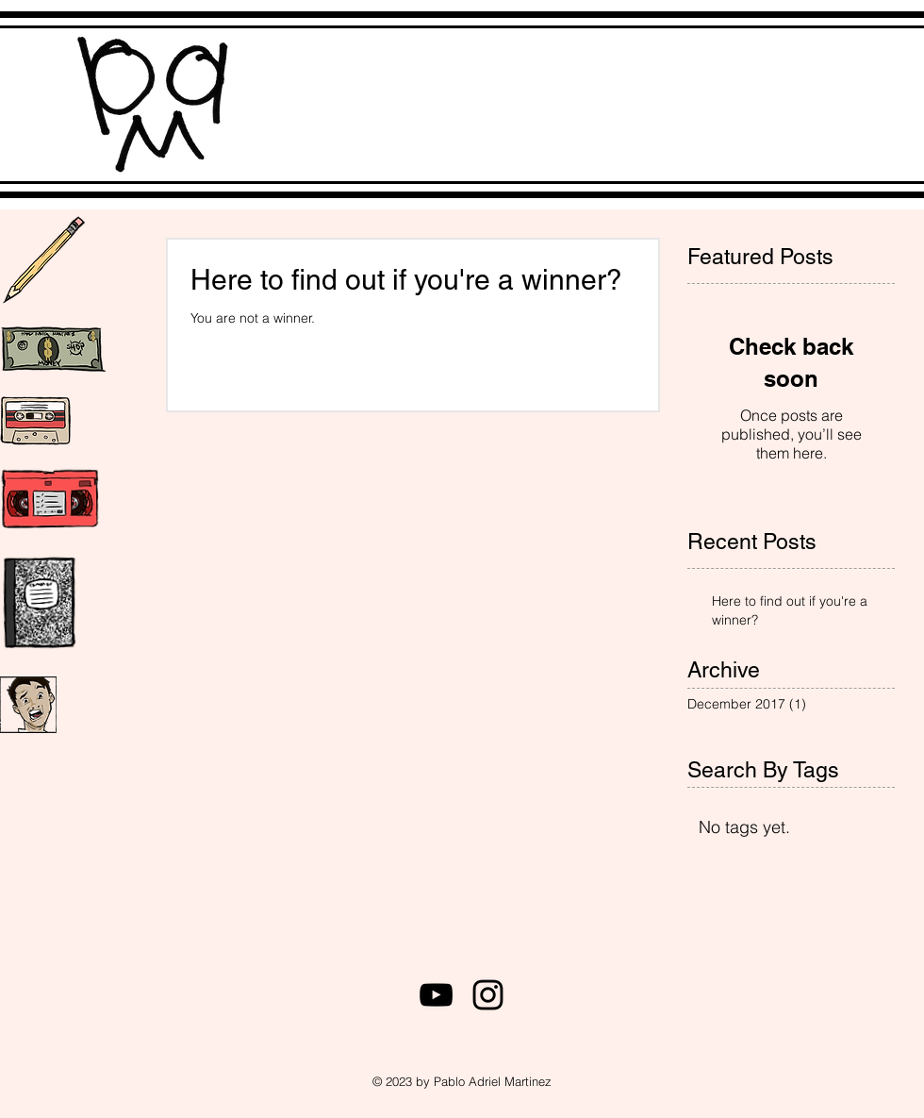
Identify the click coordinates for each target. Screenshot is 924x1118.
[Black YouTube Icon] (436, 995)
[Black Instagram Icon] (488, 995)
